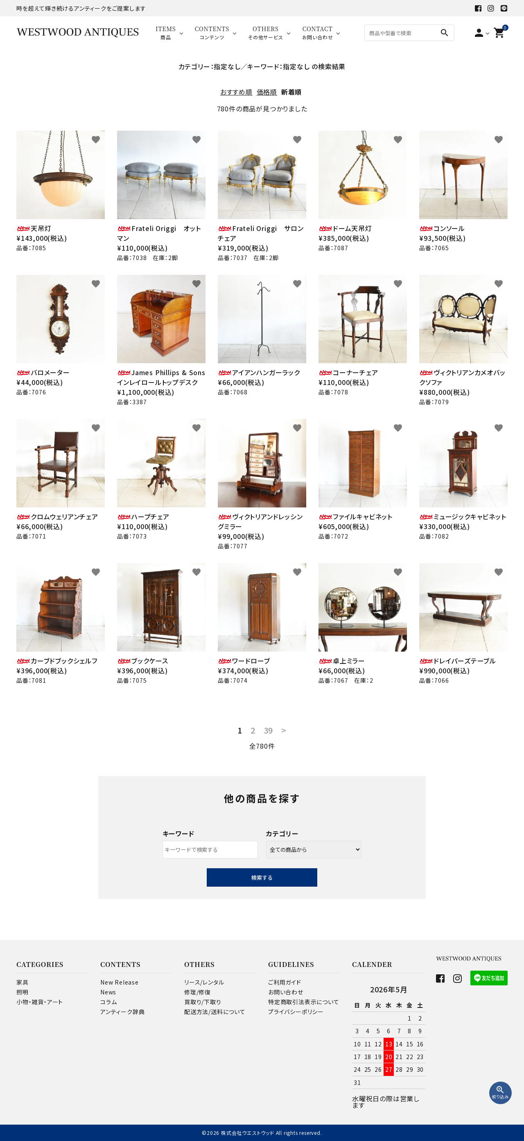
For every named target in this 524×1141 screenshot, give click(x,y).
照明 (22, 992)
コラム (108, 1002)
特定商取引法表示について (303, 1002)
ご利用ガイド (284, 982)
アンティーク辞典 (122, 1011)
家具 (22, 982)
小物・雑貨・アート (39, 1002)
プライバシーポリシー (296, 1011)
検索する (262, 877)
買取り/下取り (202, 1002)
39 (268, 730)
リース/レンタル (204, 982)
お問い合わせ (285, 992)
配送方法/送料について (215, 1011)
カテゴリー (282, 833)
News (108, 992)
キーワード (178, 833)
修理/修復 (197, 992)
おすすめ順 (236, 92)
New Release (119, 982)
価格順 (267, 92)
